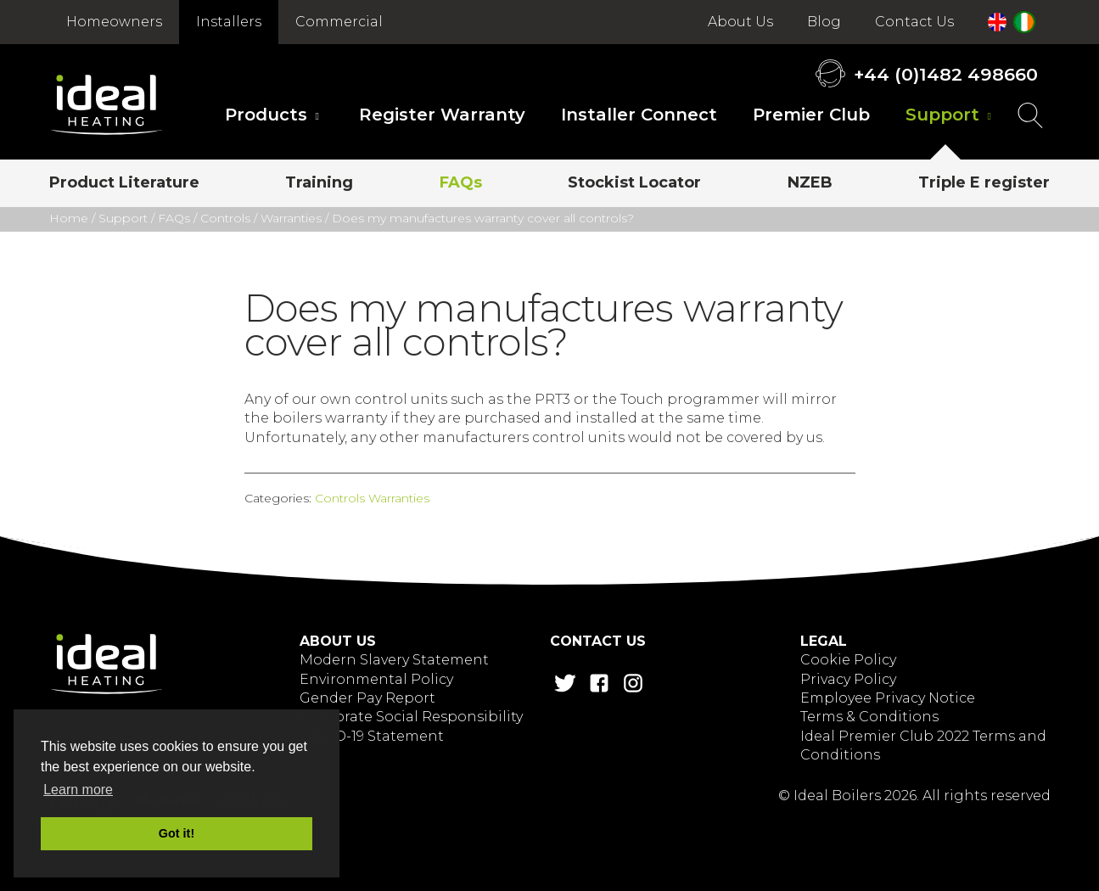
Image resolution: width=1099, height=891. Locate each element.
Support (942, 114)
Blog (824, 22)
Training (319, 182)
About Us (740, 22)
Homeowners (114, 22)
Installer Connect (639, 114)
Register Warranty (442, 114)
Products (266, 114)
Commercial (339, 22)
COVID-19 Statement (372, 736)
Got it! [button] (176, 833)
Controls (225, 218)
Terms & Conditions (869, 717)
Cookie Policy (848, 660)
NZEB (810, 182)
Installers (228, 22)
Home (68, 218)
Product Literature (124, 182)
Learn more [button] (78, 789)
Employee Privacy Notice (887, 698)
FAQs (461, 182)
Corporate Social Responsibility (411, 717)
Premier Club (811, 114)
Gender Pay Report (367, 698)
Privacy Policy (848, 679)
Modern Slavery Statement (394, 660)
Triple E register (984, 182)
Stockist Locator (634, 182)
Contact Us (914, 22)
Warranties (291, 218)
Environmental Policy (376, 679)
